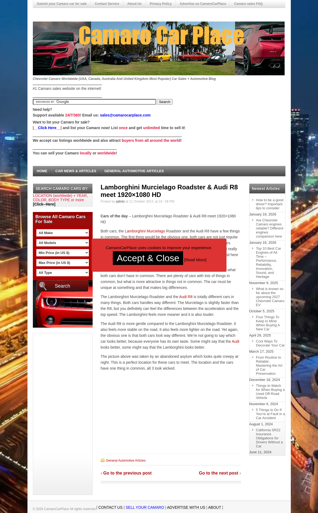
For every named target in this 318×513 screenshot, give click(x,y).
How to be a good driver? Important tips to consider (270, 204)
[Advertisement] (54, 414)
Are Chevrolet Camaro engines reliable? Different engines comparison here (270, 228)
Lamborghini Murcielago (145, 231)
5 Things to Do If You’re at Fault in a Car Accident (270, 414)
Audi (235, 341)
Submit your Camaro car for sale (62, 4)
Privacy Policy (161, 4)
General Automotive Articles (134, 171)
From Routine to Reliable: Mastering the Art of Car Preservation (269, 365)
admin (120, 201)
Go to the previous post (127, 473)
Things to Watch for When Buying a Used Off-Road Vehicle (270, 392)
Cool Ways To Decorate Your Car (270, 343)
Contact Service (107, 4)
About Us (134, 4)
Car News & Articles (75, 171)
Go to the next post (218, 473)
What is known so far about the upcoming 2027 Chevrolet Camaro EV (270, 297)
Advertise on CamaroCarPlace (203, 4)
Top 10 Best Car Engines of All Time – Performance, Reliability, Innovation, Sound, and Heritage (268, 262)
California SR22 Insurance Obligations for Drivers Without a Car (269, 438)
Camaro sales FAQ (248, 4)
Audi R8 (186, 297)
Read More (195, 259)
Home (42, 171)
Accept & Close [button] (148, 258)
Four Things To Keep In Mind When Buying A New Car (268, 323)
